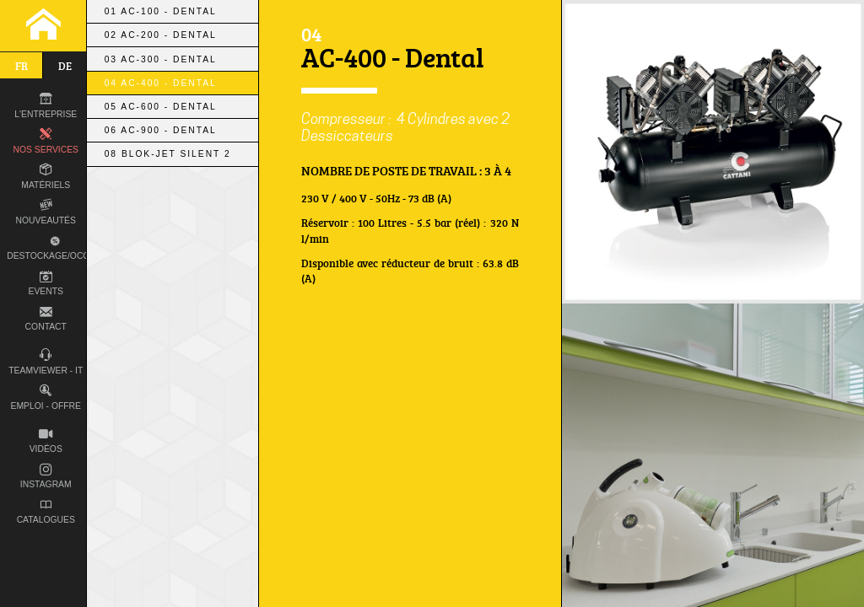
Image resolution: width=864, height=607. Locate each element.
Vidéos (46, 441)
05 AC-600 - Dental (161, 106)
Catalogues (46, 512)
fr (21, 65)
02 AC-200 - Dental (161, 35)
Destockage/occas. (52, 247)
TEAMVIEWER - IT (45, 362)
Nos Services (46, 141)
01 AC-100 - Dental (161, 11)
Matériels (45, 177)
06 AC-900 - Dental (161, 130)
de (65, 65)
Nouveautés (46, 212)
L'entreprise (45, 106)
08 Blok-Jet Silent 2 (168, 153)
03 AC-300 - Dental (161, 59)
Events (46, 284)
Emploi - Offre (46, 397)
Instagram (46, 477)
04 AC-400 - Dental (161, 83)
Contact (46, 319)
